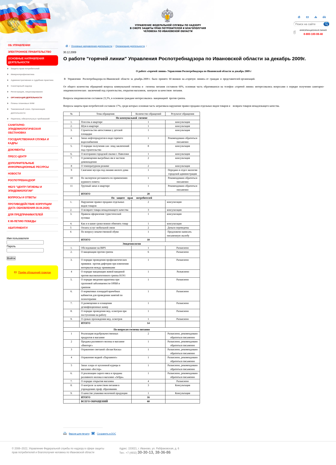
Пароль (11, 246)
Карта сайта (316, 17)
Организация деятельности (26, 97)
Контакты (307, 17)
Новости (14, 173)
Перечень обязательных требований (30, 118)
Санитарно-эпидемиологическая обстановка (24, 128)
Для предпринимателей (25, 214)
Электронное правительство (29, 51)
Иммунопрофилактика (22, 74)
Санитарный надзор (21, 86)
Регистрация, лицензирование (27, 91)
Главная (299, 17)
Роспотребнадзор (21, 180)
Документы (16, 149)
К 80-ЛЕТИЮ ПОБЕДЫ (22, 221)
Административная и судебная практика (32, 80)
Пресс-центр (17, 156)
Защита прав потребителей (25, 68)
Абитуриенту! (18, 227)
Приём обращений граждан (34, 272)
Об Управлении (19, 45)
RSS (324, 17)
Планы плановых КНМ (22, 103)
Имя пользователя (18, 238)
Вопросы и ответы (22, 197)
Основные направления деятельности (91, 46)
